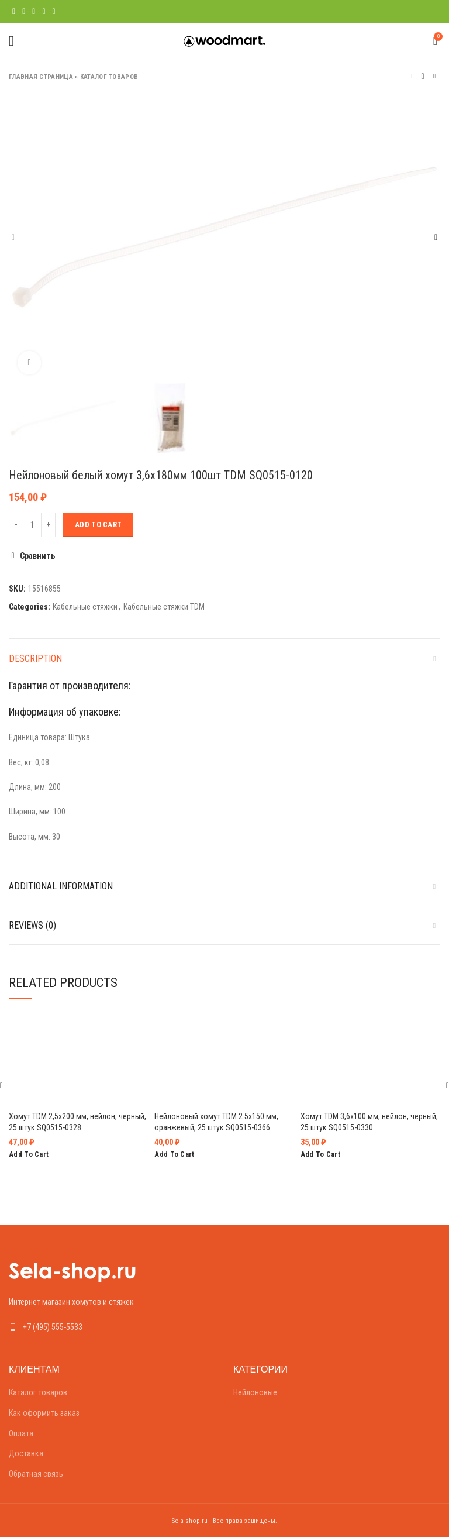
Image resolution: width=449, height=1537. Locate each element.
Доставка (26, 1453)
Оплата (21, 1433)
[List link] (112, 1327)
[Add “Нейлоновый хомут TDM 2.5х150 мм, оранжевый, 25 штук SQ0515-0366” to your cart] (174, 1154)
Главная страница (41, 77)
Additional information (61, 886)
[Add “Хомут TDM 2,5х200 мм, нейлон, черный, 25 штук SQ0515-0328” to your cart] (29, 1154)
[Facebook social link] (14, 11)
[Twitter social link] (24, 11)
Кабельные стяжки (85, 606)
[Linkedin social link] (44, 11)
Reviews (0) (32, 925)
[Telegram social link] (54, 11)
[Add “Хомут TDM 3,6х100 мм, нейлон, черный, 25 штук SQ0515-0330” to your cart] (320, 1154)
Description (35, 658)
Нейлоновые (255, 1392)
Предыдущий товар (411, 76)
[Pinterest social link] (34, 11)
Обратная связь (36, 1473)
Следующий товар (434, 76)
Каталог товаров (109, 77)
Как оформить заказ (44, 1413)
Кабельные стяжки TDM (164, 606)
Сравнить (37, 556)
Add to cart (98, 524)
